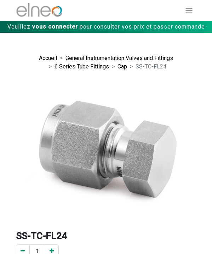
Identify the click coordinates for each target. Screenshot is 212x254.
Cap (122, 66)
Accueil (48, 58)
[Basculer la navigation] (189, 10)
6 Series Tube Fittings (82, 66)
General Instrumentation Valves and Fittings (119, 58)
